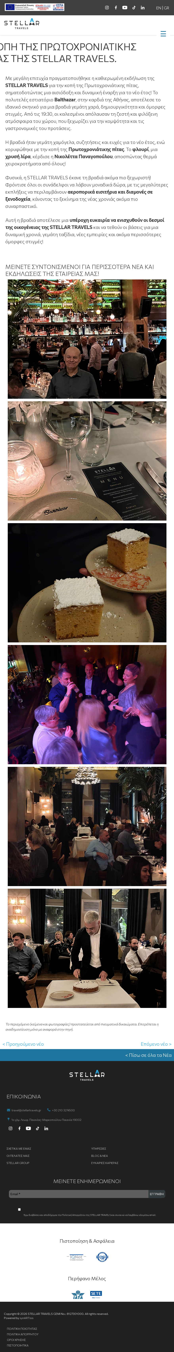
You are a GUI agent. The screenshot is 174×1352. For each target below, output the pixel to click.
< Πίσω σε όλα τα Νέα (148, 1055)
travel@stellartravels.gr (26, 1110)
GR (166, 7)
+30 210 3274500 (63, 1110)
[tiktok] (134, 8)
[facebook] (116, 8)
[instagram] (107, 8)
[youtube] (125, 8)
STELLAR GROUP (18, 1163)
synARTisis (27, 1318)
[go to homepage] (87, 24)
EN (158, 7)
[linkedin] (143, 8)
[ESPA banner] (34, 7)
